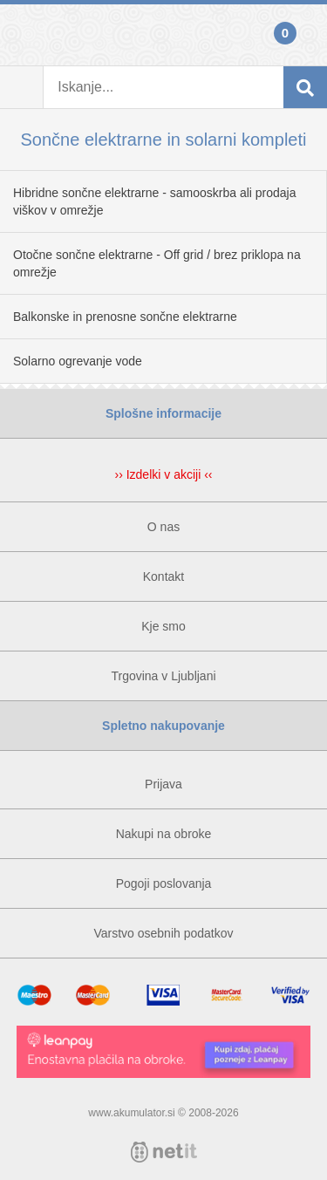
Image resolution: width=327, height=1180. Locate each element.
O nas (163, 527)
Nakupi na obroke (164, 834)
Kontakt (163, 576)
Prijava (22, 34)
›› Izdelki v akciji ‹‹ (163, 474)
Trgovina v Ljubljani (163, 676)
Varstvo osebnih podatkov (163, 933)
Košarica (305, 34)
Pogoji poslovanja (164, 883)
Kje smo (163, 626)
